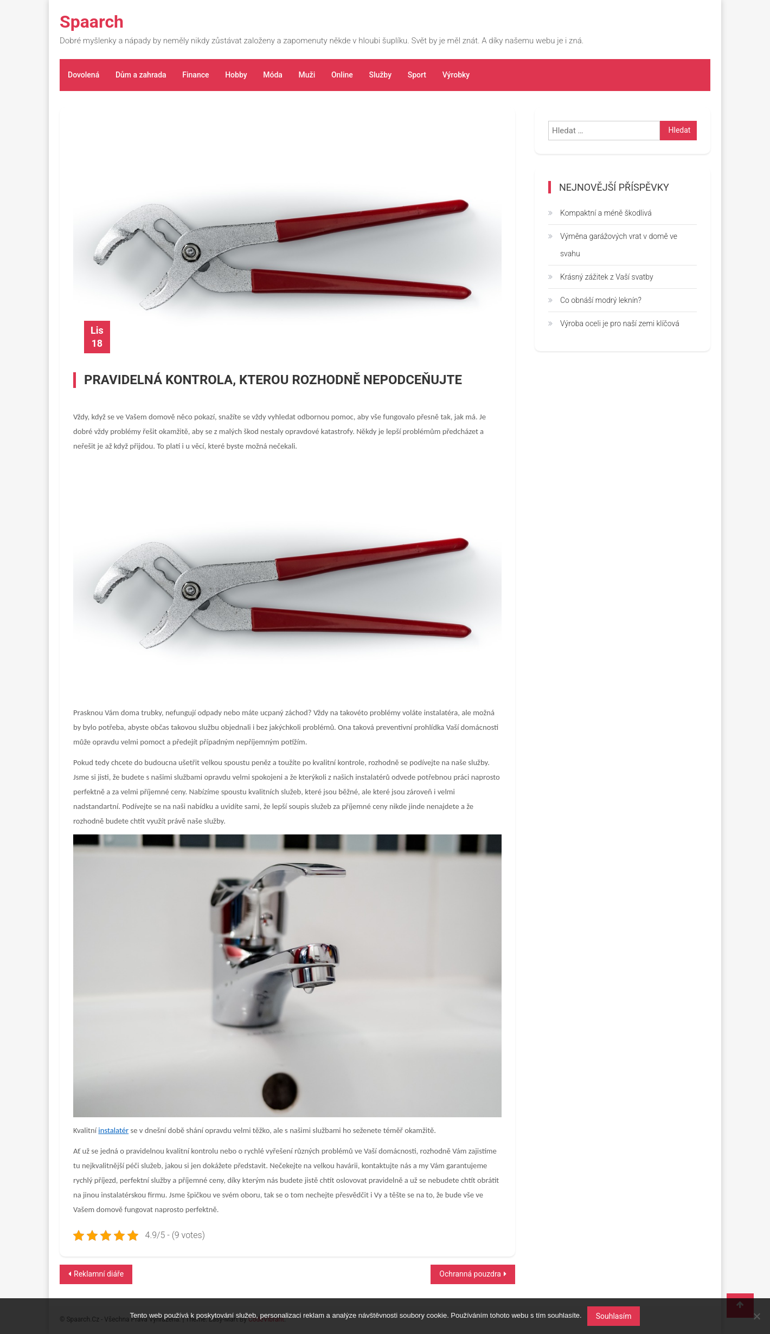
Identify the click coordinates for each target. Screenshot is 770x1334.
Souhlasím (614, 1316)
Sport (416, 74)
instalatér (113, 1130)
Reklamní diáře (99, 1274)
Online (342, 74)
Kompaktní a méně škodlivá (606, 213)
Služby (380, 74)
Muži (306, 74)
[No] (756, 1316)
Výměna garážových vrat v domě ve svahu (618, 245)
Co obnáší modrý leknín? (600, 300)
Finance (195, 74)
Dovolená (83, 74)
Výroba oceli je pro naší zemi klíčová (619, 323)
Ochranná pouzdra (470, 1274)
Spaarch (92, 21)
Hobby (236, 74)
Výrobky (456, 74)
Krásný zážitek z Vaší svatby (606, 277)
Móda (273, 74)
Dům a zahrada (141, 74)
